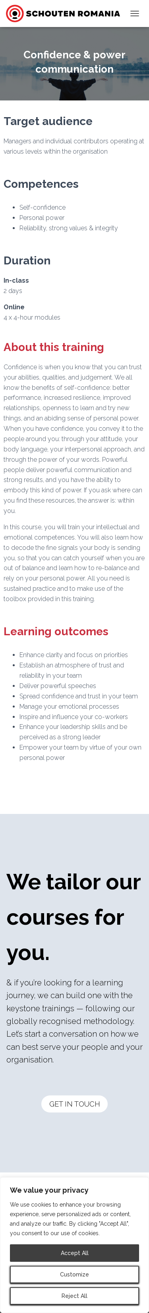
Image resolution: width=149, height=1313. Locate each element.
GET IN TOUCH (74, 1104)
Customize (74, 1274)
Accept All (75, 1253)
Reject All (74, 1296)
